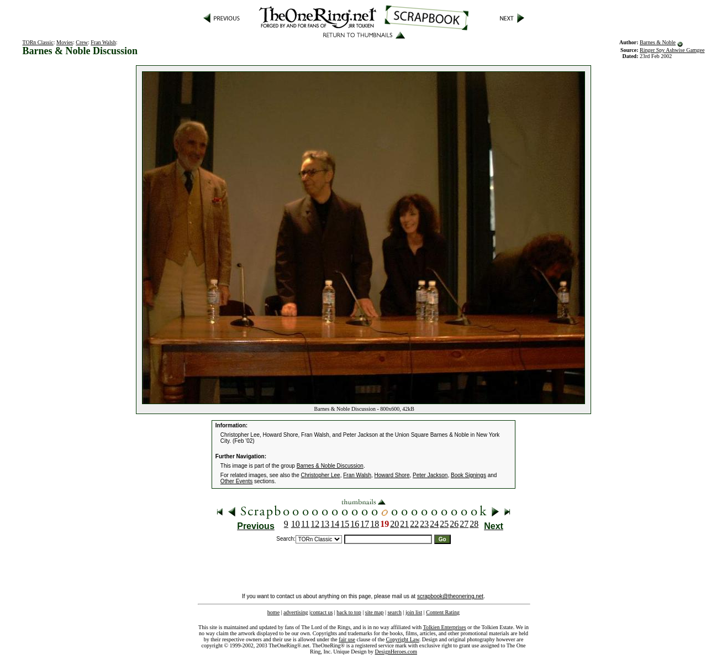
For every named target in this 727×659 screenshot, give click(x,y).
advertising (295, 612)
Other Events (236, 481)
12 (314, 524)
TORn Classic (38, 42)
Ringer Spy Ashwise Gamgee (672, 50)
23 (424, 524)
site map (374, 612)
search (394, 612)
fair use (347, 639)
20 (394, 524)
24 (434, 524)
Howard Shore (392, 475)
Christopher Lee (320, 475)
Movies (64, 42)
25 (444, 524)
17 (364, 524)
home (273, 612)
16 (354, 524)
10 (295, 524)
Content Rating (443, 612)
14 (334, 524)
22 (414, 524)
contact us (321, 612)
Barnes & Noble (658, 42)
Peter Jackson (430, 475)
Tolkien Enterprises (444, 627)
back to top (348, 612)
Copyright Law (402, 639)
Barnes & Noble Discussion (330, 466)
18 (374, 524)
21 (404, 524)
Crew (82, 42)
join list (413, 612)
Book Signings (468, 475)
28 (474, 524)
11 (305, 524)
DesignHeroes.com (396, 651)
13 (324, 524)
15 (344, 524)
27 (464, 524)
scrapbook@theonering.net (450, 596)
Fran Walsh (103, 42)
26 (454, 524)
